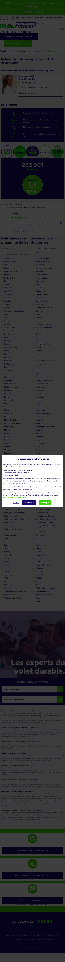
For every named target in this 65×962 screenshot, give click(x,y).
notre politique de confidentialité (14, 497)
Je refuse (16, 503)
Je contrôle (29, 503)
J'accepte (45, 503)
